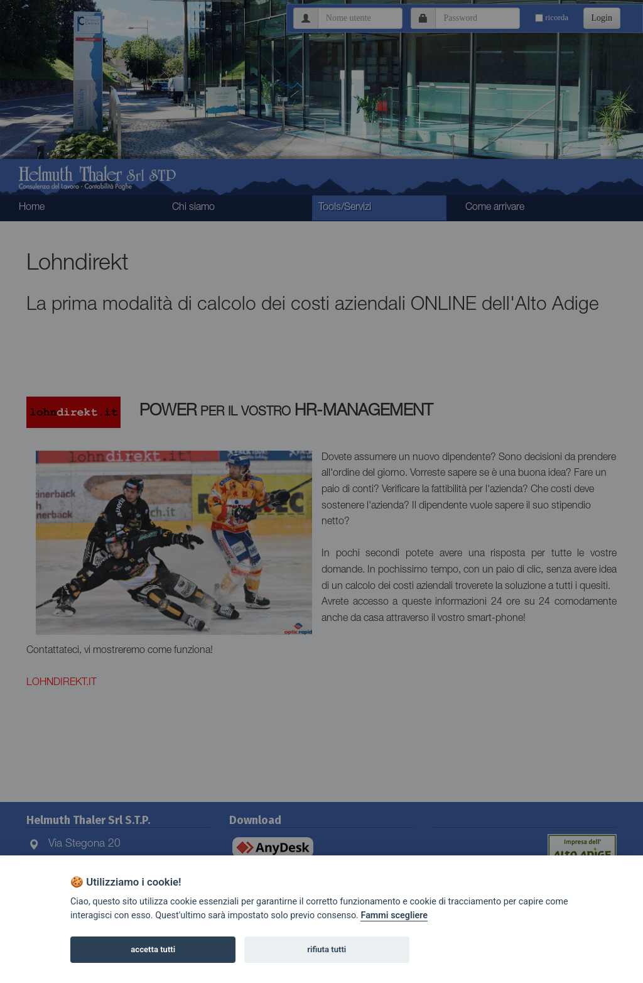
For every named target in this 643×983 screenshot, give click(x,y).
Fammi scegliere (394, 915)
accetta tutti (153, 949)
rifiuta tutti (326, 949)
